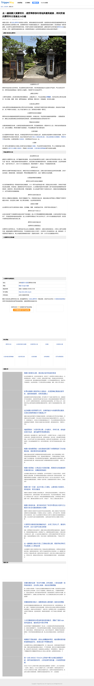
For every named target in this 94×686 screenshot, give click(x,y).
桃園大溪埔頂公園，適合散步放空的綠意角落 (40, 373)
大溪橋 (34, 146)
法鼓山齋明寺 (15, 22)
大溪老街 (21, 139)
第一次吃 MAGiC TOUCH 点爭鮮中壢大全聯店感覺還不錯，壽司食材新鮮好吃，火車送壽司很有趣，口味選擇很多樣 (44, 660)
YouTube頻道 (44, 2)
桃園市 (23, 282)
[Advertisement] (34, 326)
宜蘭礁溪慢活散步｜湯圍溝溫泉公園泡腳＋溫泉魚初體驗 (44, 602)
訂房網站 (27, 2)
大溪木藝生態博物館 (40, 148)
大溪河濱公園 (21, 356)
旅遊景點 (20, 2)
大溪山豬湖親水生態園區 (53, 137)
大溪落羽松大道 (34, 344)
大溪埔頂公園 (59, 344)
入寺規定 (48, 97)
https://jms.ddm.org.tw (25, 292)
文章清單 (6, 6)
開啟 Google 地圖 (24, 285)
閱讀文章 (35, 2)
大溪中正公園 (11, 148)
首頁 (2, 6)
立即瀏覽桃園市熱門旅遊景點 (21, 310)
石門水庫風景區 (59, 356)
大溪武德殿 (30, 148)
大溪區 (27, 282)
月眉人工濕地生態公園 (38, 137)
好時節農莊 (47, 356)
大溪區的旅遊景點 (60, 299)
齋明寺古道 (60, 27)
